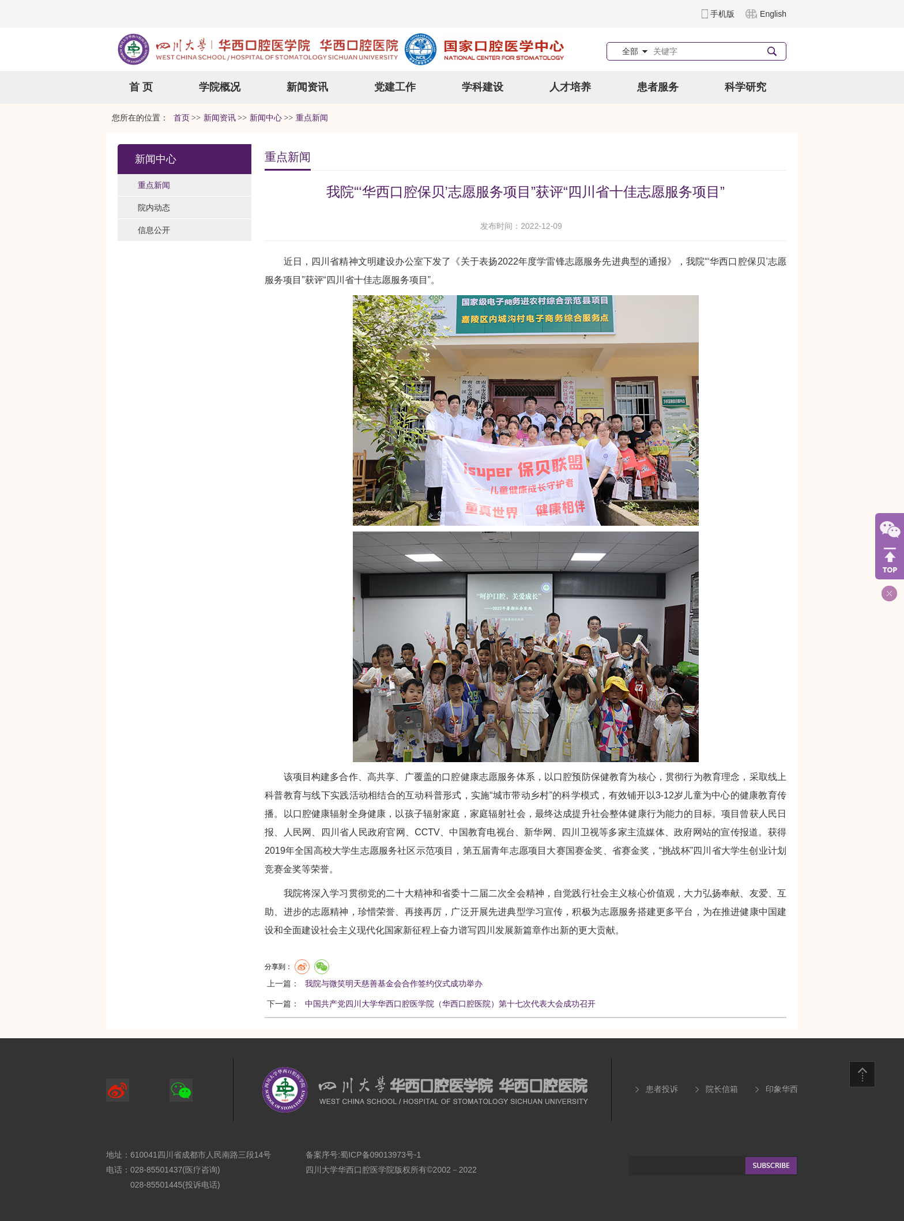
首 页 (141, 87)
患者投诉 (662, 1089)
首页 (182, 118)
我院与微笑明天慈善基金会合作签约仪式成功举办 (394, 983)
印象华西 (782, 1089)
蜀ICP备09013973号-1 (380, 1154)
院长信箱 (722, 1089)
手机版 (722, 13)
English (773, 13)
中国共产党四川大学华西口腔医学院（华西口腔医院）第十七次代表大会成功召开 (450, 1003)
